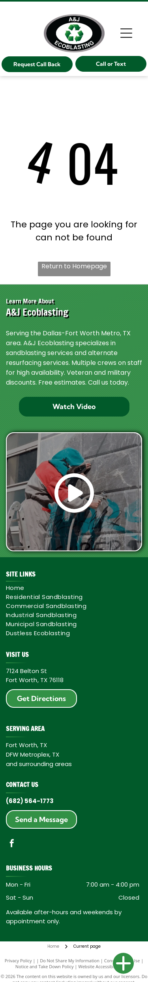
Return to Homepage (74, 266)
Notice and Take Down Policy (44, 966)
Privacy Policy (18, 960)
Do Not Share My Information (69, 960)
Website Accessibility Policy (105, 966)
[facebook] (12, 844)
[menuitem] (72, 587)
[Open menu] (126, 33)
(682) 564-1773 (30, 801)
